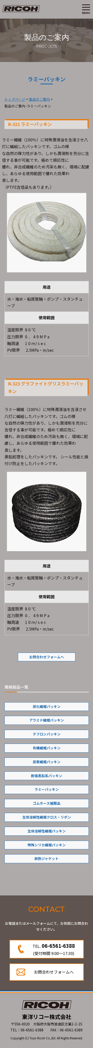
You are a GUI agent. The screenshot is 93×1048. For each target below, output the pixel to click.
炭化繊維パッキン (47, 706)
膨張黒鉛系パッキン (46, 775)
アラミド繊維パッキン (46, 720)
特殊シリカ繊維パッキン (47, 844)
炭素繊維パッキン (47, 761)
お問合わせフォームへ (46, 656)
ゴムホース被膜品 (46, 803)
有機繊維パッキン (47, 747)
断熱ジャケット (46, 858)
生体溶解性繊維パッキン (47, 830)
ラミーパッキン (46, 789)
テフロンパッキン (47, 733)
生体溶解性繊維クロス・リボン (46, 817)
